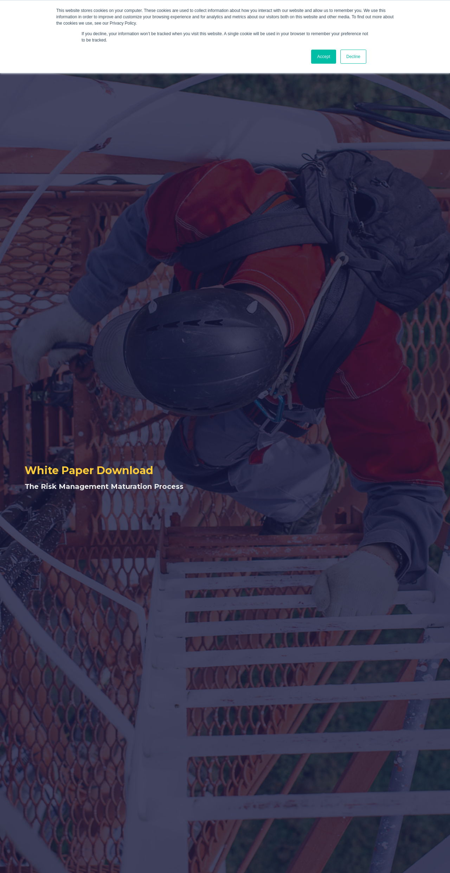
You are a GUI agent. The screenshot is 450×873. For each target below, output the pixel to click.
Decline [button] (353, 56)
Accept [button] (323, 56)
